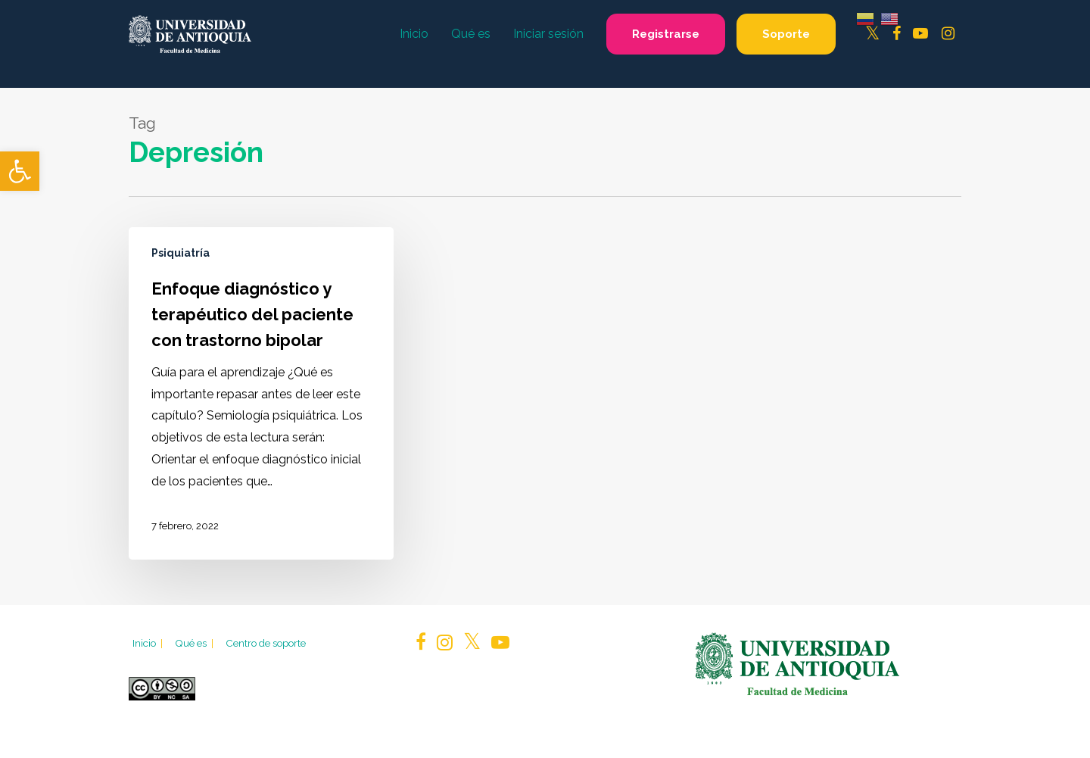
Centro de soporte (266, 643)
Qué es (195, 643)
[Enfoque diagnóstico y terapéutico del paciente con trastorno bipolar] (261, 393)
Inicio (148, 643)
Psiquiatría (180, 253)
